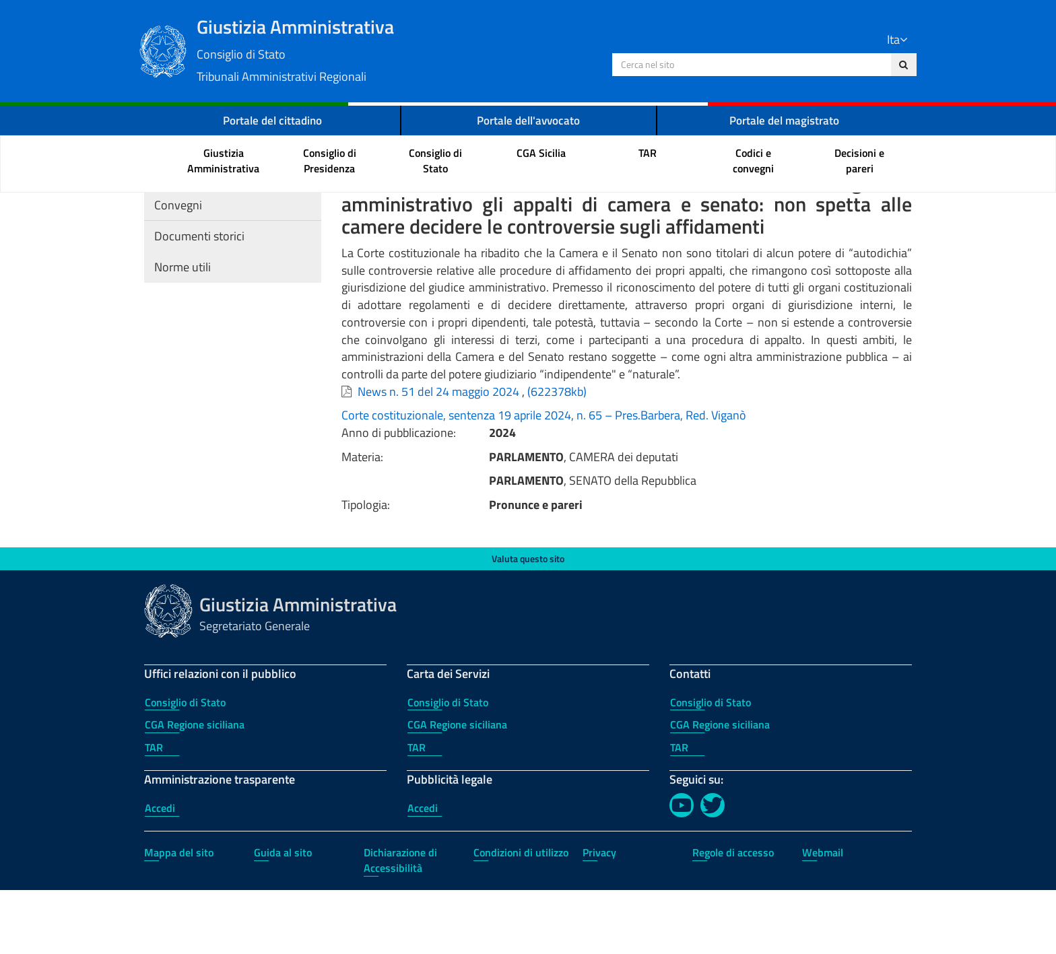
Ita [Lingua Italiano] (892, 40)
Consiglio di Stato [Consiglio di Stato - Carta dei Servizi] (447, 766)
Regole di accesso (733, 916)
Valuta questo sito (528, 622)
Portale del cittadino (272, 121)
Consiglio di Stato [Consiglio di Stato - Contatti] (710, 766)
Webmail (822, 916)
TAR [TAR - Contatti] (679, 811)
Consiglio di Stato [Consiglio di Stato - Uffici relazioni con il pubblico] (185, 766)
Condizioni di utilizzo (520, 916)
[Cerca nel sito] (899, 65)
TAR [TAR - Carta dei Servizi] (416, 811)
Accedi (160, 872)
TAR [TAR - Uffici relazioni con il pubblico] (154, 811)
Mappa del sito (178, 916)
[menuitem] (223, 163)
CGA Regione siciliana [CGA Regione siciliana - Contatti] (720, 788)
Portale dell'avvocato (528, 121)
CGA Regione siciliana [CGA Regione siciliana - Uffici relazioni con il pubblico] (194, 788)
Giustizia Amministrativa (407, 49)
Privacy (599, 916)
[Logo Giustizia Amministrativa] (168, 50)
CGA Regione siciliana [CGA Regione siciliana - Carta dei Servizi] (457, 788)
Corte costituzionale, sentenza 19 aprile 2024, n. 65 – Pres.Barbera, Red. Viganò (543, 479)
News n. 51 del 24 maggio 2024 (438, 455)
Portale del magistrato (785, 121)
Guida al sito (283, 916)
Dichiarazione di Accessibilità (400, 924)
